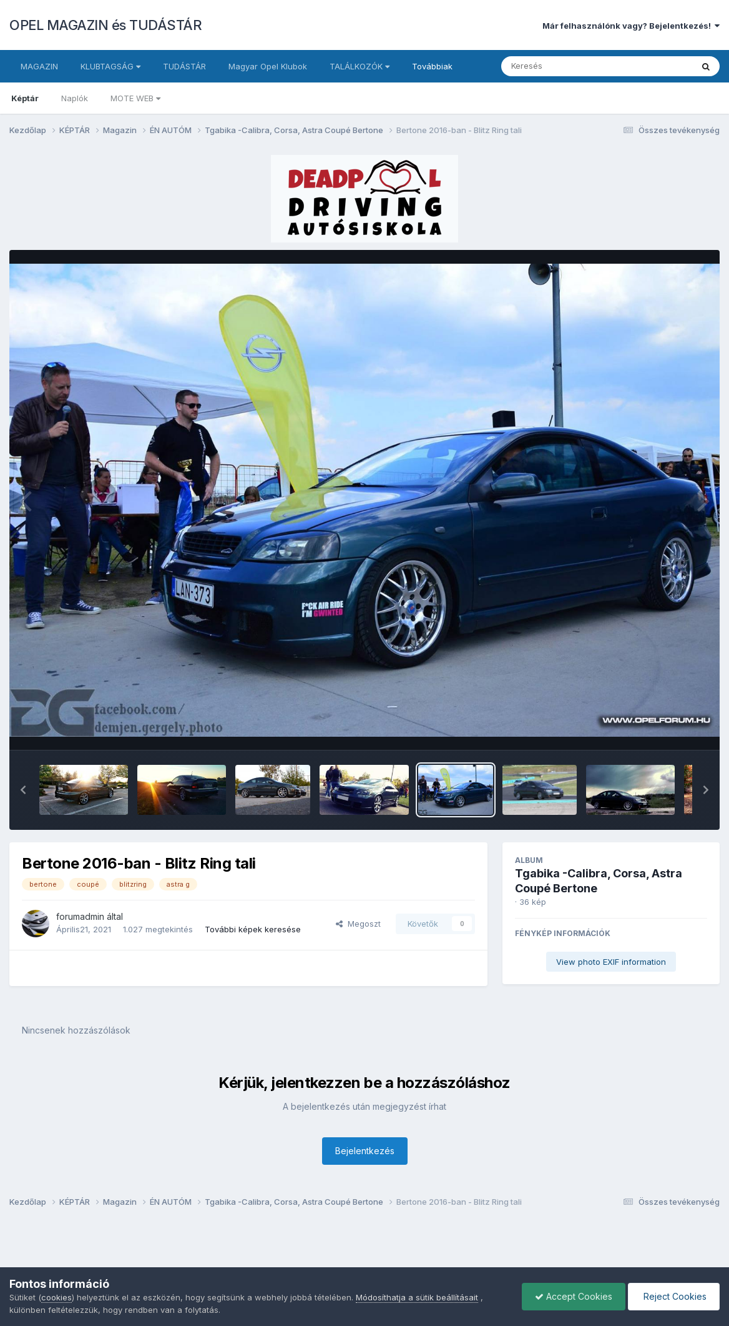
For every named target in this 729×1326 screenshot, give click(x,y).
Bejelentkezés (364, 1150)
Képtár (25, 98)
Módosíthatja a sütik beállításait (417, 1297)
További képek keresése (253, 929)
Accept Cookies (573, 1296)
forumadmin (80, 916)
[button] (23, 790)
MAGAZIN (39, 66)
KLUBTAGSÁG (110, 66)
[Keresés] (562, 66)
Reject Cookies (674, 1296)
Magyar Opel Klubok (267, 66)
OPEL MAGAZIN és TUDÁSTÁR (105, 25)
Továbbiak (432, 66)
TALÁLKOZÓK (359, 66)
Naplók (74, 98)
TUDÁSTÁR (184, 66)
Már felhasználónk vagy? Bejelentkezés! (631, 26)
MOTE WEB (135, 98)
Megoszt (358, 924)
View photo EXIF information (611, 962)
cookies (56, 1297)
